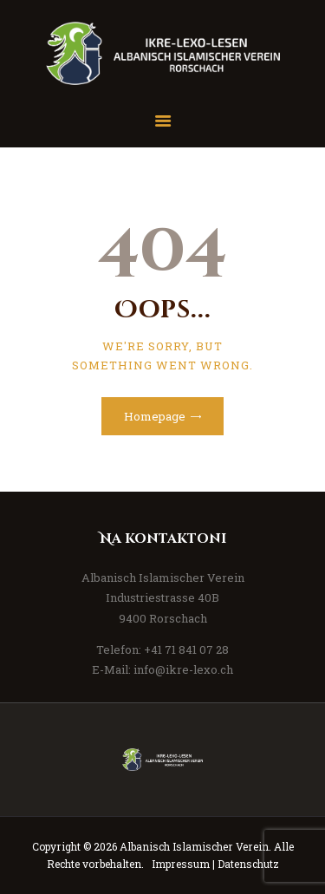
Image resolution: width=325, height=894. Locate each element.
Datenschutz (248, 864)
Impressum (181, 864)
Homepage (154, 416)
